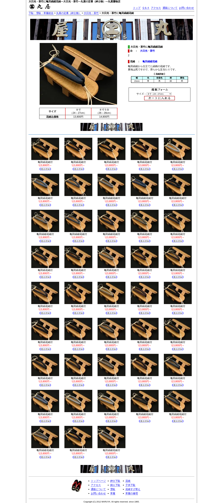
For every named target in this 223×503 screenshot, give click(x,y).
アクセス (156, 7)
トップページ (98, 481)
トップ (136, 7)
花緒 (127, 481)
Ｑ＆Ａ (145, 7)
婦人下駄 (115, 485)
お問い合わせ (186, 7)
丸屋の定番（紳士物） (68, 13)
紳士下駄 (115, 481)
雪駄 (112, 489)
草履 (112, 493)
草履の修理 (131, 493)
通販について (170, 7)
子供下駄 (130, 485)
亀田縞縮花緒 (149, 61)
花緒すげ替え (132, 489)
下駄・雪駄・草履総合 (41, 13)
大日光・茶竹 (91, 13)
